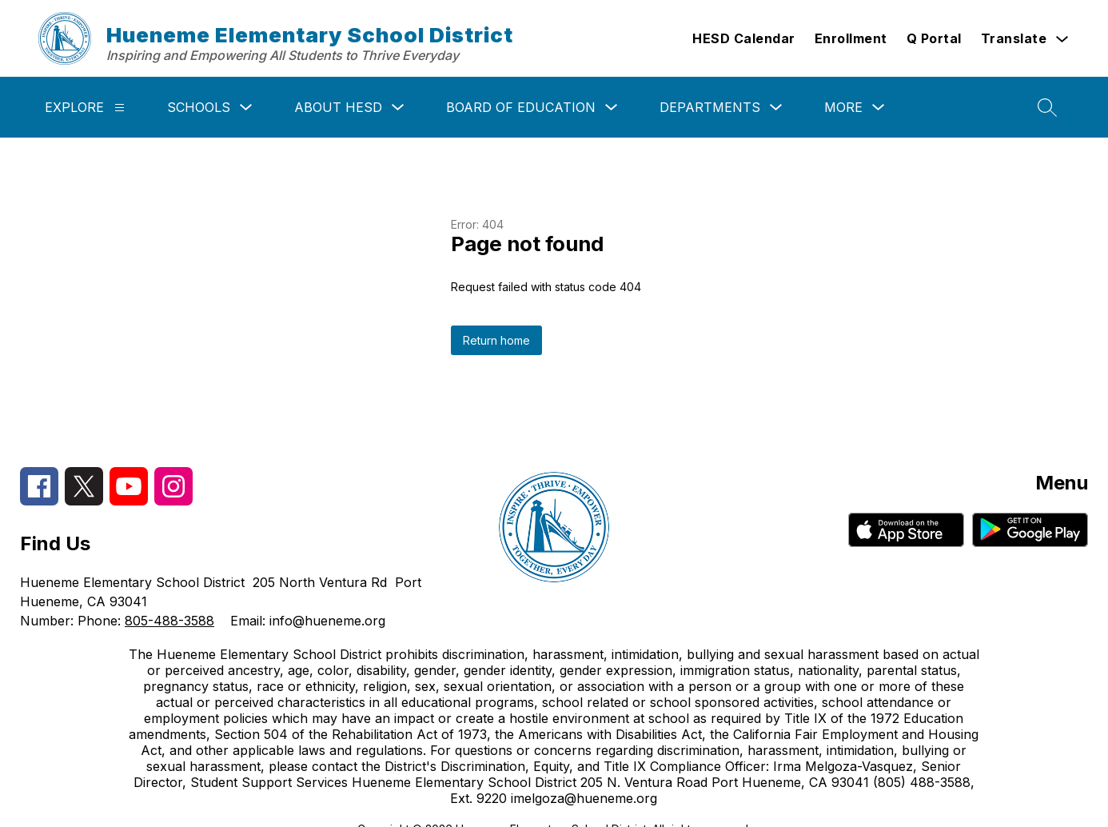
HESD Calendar (743, 38)
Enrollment (851, 38)
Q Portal (934, 38)
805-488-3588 (169, 621)
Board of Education (521, 107)
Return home (496, 340)
